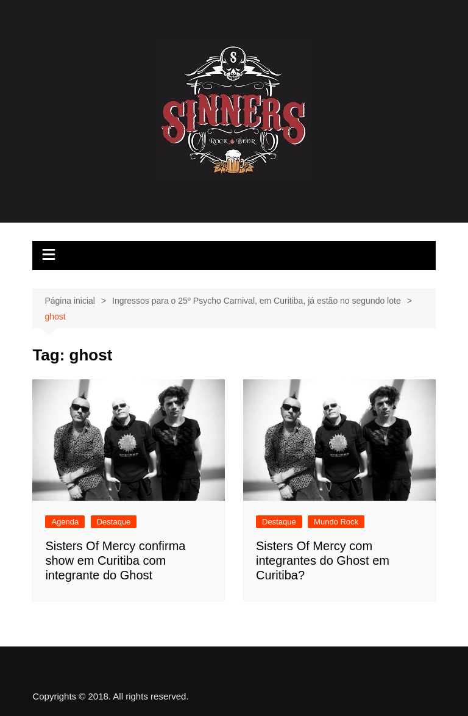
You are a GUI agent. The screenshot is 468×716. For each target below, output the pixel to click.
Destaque (114, 521)
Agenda (65, 521)
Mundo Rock (336, 521)
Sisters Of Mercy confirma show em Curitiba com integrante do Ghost (115, 560)
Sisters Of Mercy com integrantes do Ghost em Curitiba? (322, 560)
